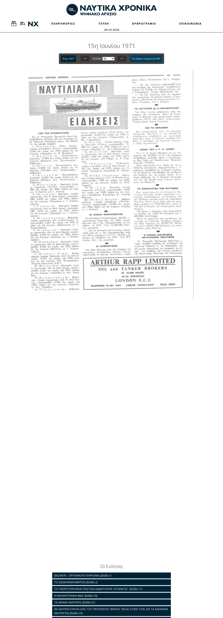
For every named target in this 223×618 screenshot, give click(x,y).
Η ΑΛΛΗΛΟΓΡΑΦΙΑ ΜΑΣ (75, 595)
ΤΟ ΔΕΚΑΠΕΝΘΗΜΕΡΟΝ (76, 582)
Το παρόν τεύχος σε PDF (146, 58)
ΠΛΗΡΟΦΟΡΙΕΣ (63, 23)
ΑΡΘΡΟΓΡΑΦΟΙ (144, 23)
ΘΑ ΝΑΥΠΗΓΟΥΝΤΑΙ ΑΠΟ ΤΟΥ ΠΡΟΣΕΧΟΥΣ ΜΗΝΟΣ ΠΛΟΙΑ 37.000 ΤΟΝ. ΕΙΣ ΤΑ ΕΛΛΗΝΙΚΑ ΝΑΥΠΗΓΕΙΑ (111, 611)
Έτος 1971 (68, 58)
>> (121, 58)
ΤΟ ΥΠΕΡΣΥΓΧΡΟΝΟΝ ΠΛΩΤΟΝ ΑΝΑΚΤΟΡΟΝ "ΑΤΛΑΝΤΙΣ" (98, 589)
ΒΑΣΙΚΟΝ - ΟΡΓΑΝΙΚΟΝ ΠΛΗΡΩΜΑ (82, 575)
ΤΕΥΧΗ (103, 23)
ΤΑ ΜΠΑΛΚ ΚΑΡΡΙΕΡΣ (74, 602)
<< (85, 58)
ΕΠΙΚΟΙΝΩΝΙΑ (190, 23)
